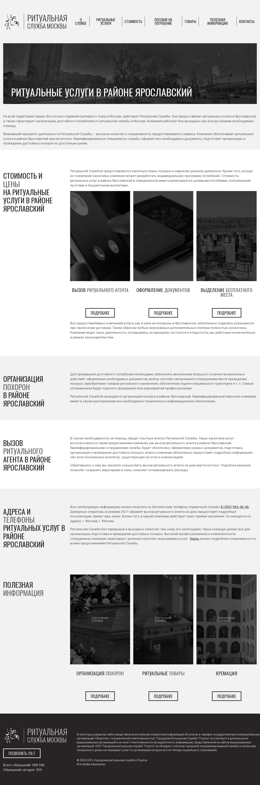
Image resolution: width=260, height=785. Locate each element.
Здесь (194, 539)
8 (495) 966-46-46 (235, 507)
